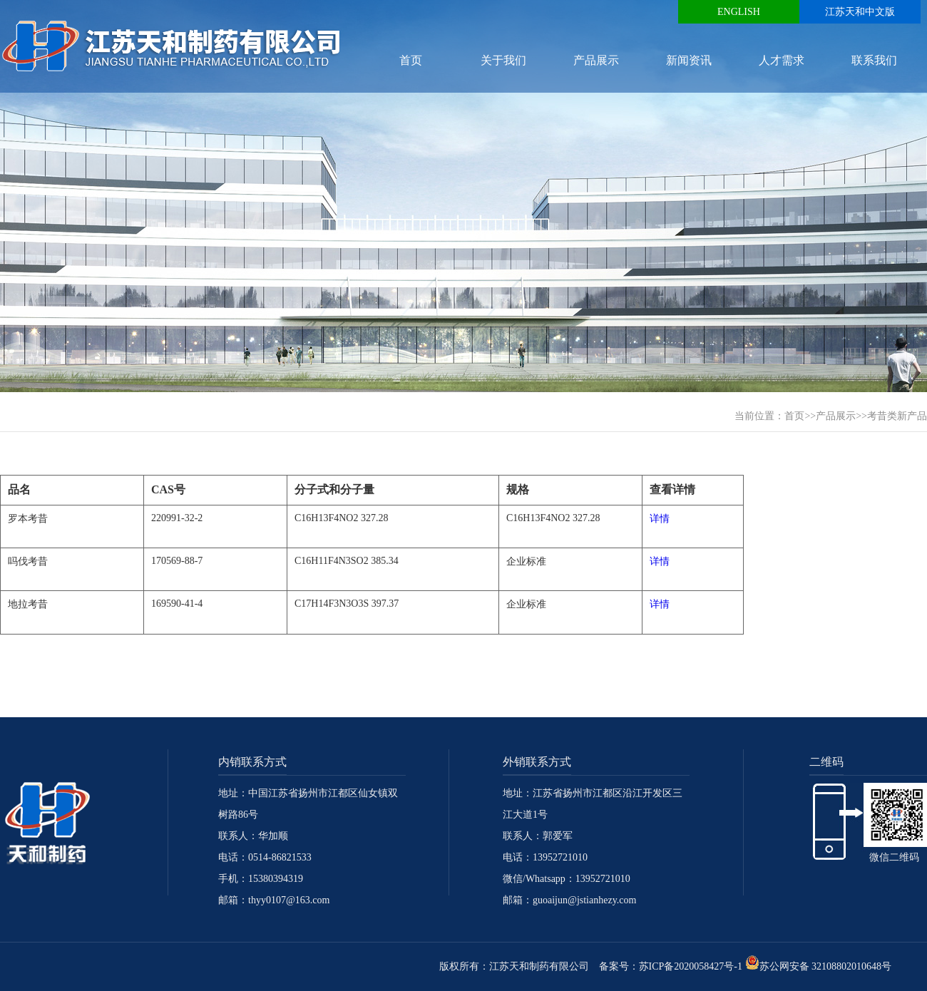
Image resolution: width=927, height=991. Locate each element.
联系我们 (874, 60)
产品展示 (596, 60)
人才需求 (781, 60)
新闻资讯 (689, 60)
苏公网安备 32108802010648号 (818, 966)
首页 (410, 60)
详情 (660, 518)
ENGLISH (738, 11)
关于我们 (503, 60)
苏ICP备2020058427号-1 (690, 966)
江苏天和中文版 (860, 11)
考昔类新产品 (897, 416)
